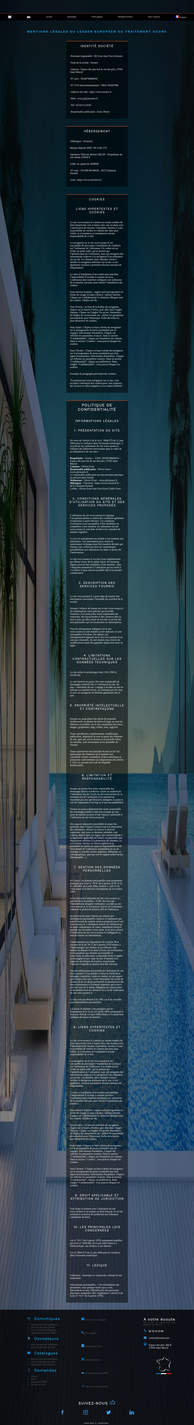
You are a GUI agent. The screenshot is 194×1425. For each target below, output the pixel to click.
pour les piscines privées (43, 1327)
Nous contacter (154, 17)
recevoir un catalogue (95, 1319)
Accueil (49, 17)
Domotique (71, 17)
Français (180, 17)
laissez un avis (38, 1384)
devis (33, 1379)
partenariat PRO (39, 1381)
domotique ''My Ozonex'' (43, 1364)
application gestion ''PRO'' (44, 1333)
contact (34, 1376)
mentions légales (89, 1423)
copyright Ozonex (103, 1423)
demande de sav (92, 1359)
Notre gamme (97, 17)
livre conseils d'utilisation (43, 1330)
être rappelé (90, 1333)
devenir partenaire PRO (96, 1373)
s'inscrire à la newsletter (96, 1386)
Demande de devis (125, 17)
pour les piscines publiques (44, 1324)
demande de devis (93, 1346)
